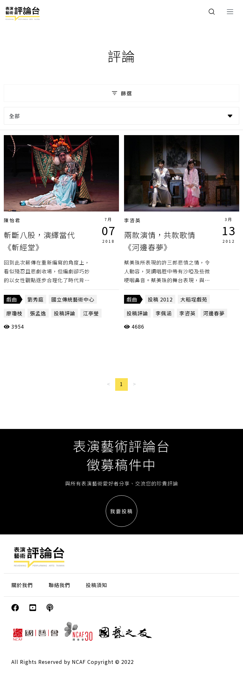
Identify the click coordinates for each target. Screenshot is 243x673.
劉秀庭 (36, 299)
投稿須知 (96, 585)
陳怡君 (12, 220)
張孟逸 (38, 313)
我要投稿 (121, 511)
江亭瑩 (91, 313)
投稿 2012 (160, 299)
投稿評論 (64, 313)
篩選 (121, 93)
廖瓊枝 (14, 313)
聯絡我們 (59, 585)
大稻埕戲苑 (193, 299)
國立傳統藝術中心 (72, 299)
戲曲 (11, 299)
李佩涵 (164, 313)
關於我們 (22, 585)
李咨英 (132, 220)
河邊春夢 (214, 313)
